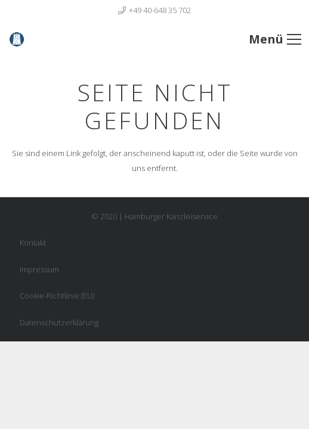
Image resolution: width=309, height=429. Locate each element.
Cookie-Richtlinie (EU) (57, 295)
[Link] (35, 39)
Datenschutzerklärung (59, 322)
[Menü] (274, 39)
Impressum (39, 269)
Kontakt (33, 242)
